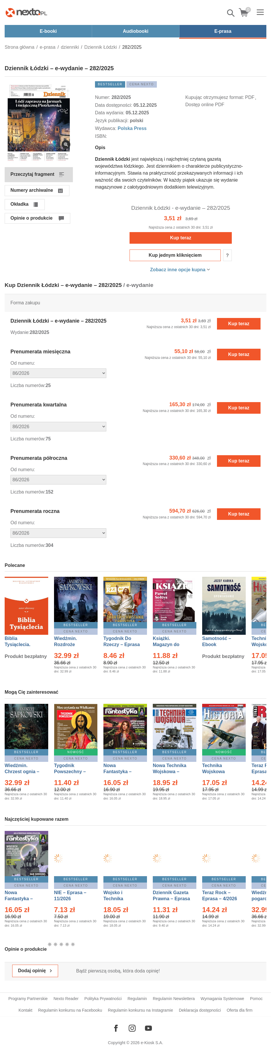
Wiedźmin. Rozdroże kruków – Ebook (72, 644)
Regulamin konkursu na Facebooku (70, 1010)
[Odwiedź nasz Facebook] (116, 1028)
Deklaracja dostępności (200, 1010)
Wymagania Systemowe (222, 998)
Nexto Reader (65, 998)
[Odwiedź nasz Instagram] (132, 1028)
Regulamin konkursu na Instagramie (140, 1010)
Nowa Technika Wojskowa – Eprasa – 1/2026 (170, 771)
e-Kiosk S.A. (152, 1042)
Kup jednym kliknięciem (175, 255)
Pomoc (256, 998)
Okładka (19, 204)
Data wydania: (110, 112)
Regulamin (137, 998)
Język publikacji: (112, 120)
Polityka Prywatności (103, 998)
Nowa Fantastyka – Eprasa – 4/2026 (22, 898)
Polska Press (132, 128)
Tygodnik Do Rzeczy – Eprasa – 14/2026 (121, 644)
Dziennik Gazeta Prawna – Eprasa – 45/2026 (171, 898)
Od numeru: (22, 363)
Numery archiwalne (31, 190)
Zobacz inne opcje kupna (177, 269)
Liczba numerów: (28, 385)
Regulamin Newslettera (174, 998)
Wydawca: (106, 128)
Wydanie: (20, 332)
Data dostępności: (114, 105)
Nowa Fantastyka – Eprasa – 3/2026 (120, 771)
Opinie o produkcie (31, 218)
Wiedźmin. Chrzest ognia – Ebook (22, 771)
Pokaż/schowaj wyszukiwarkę (231, 13)
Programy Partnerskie (28, 998)
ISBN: (101, 136)
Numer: (103, 97)
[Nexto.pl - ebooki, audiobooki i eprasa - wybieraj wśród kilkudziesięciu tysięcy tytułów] (26, 12)
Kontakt (25, 1010)
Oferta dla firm (239, 1010)
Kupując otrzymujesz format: (214, 97)
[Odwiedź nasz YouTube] (148, 1028)
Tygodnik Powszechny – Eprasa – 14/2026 (72, 771)
